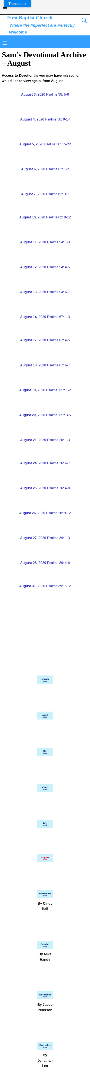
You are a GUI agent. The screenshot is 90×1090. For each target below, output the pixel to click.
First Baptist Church (29, 17)
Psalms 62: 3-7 (45, 194)
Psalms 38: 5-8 (45, 94)
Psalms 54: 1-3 (45, 242)
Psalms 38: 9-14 (45, 119)
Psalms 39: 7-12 (45, 586)
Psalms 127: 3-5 (45, 415)
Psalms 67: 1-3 (45, 317)
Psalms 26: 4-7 (45, 463)
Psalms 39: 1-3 (45, 538)
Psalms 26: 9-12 (45, 513)
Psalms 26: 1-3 (45, 440)
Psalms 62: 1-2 (45, 169)
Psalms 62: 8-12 (45, 217)
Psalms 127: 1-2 (45, 390)
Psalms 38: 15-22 (45, 144)
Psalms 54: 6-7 (45, 292)
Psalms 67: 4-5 (45, 340)
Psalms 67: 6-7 (45, 365)
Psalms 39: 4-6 (45, 563)
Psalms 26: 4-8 (45, 488)
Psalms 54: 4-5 (45, 267)
